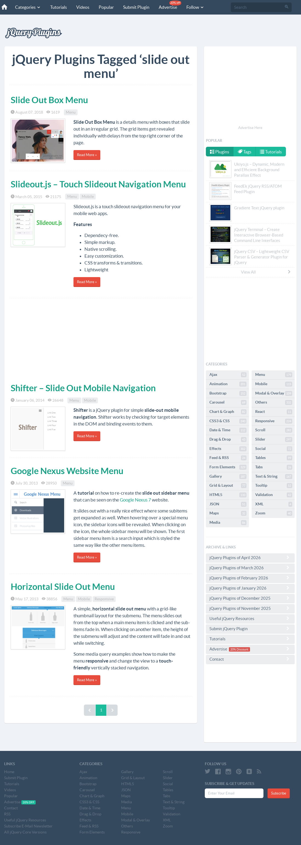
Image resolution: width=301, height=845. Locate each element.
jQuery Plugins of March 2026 (250, 567)
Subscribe (278, 793)
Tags (245, 151)
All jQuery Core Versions (25, 832)
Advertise (170, 5)
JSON (227, 504)
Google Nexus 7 (135, 499)
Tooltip (273, 485)
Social (273, 448)
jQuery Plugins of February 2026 (250, 577)
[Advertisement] (100, 339)
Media (227, 522)
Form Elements (227, 467)
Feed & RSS (227, 457)
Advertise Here (250, 128)
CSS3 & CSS (227, 421)
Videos (82, 7)
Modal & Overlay (273, 393)
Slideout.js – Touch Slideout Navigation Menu (98, 184)
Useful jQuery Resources (250, 618)
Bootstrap (227, 393)
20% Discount (239, 649)
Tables (273, 457)
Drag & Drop (227, 439)
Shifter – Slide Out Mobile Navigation (83, 388)
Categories (28, 7)
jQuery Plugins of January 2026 (250, 587)
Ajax (227, 374)
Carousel (227, 402)
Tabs (273, 467)
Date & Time (227, 430)
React (273, 411)
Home (9, 772)
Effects (227, 448)
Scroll (273, 430)
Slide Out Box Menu (49, 100)
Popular (106, 7)
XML (273, 504)
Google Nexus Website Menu (67, 471)
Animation (227, 384)
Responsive (104, 599)
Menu (71, 112)
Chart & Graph (227, 411)
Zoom (273, 513)
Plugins (219, 151)
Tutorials (58, 7)
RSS (7, 814)
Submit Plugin (136, 7)
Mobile (88, 197)
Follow (195, 7)
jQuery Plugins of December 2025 (250, 598)
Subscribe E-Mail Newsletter (28, 826)
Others (273, 402)
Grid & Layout (227, 485)
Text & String (273, 476)
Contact (250, 659)
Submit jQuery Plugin (250, 628)
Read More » (87, 155)
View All (266, 271)
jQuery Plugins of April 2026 (250, 557)
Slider (273, 439)
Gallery (227, 476)
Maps (227, 513)
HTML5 (227, 494)
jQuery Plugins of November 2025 (250, 608)
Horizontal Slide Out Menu (63, 587)
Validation (273, 494)
